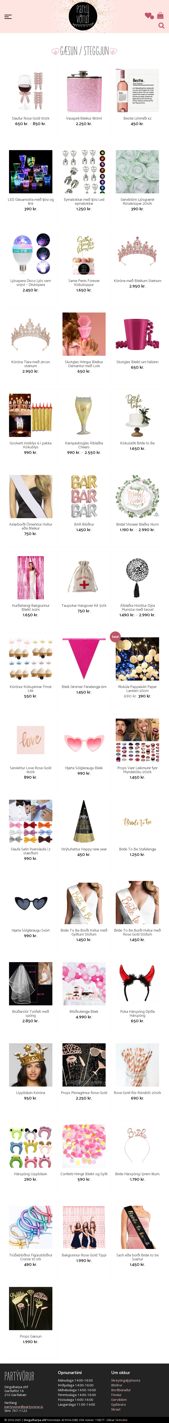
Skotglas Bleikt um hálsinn (137, 362)
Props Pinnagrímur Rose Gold (84, 1093)
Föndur (116, 1394)
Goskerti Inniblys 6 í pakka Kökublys (30, 445)
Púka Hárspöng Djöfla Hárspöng (137, 1013)
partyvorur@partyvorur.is (23, 1406)
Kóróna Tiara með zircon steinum (30, 364)
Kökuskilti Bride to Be (137, 443)
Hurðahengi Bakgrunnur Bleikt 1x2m (31, 607)
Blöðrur (116, 1385)
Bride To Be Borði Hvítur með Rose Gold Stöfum (137, 932)
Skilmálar (121, 1420)
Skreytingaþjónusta (125, 1380)
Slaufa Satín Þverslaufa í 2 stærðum (30, 851)
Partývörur (83, 16)
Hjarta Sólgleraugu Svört (31, 930)
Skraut (116, 1409)
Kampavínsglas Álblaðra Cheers (84, 445)
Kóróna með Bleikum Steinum (137, 281)
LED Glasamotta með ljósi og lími (31, 201)
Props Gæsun (31, 1336)
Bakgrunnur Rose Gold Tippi (84, 1255)
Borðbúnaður (121, 1390)
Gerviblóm (119, 1399)
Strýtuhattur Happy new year (84, 849)
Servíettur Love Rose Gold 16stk (30, 770)
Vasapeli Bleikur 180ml (84, 118)
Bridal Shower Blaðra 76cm (137, 524)
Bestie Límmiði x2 (137, 118)
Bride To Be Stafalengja (137, 849)
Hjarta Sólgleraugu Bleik (84, 768)
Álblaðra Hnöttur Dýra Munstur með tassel (137, 607)
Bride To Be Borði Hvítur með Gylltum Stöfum (84, 932)
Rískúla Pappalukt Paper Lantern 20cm (137, 689)
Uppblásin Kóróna (30, 1093)
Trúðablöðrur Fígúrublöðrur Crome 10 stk (30, 1257)
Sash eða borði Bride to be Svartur (137, 1257)
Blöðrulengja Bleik (84, 1011)
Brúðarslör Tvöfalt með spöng (30, 1013)
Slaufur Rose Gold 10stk (31, 118)
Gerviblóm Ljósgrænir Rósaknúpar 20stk (137, 201)
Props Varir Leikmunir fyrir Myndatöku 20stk (137, 770)
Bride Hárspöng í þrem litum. (137, 1174)
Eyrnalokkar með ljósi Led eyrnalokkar (84, 201)
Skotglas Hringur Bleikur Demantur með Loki (84, 364)
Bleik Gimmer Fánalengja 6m (84, 687)
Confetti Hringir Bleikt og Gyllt (84, 1174)
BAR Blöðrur (84, 524)
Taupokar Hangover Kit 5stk (84, 605)
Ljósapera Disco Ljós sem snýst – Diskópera (30, 283)
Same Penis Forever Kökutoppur (84, 283)
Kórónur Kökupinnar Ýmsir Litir (31, 689)
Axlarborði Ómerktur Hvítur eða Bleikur (30, 526)
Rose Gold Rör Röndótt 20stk (137, 1093)
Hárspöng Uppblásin (30, 1174)
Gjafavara (118, 1404)
